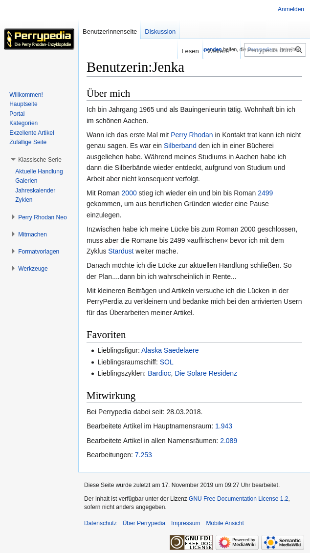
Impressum (185, 523)
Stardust (120, 251)
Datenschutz (100, 523)
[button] (40, 159)
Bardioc (159, 373)
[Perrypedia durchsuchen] (275, 50)
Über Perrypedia (144, 523)
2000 (129, 193)
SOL (167, 362)
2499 (265, 193)
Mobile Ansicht (225, 523)
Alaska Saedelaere (170, 350)
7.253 (143, 455)
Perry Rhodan (192, 135)
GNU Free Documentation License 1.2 (238, 498)
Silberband (180, 145)
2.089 (228, 441)
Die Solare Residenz (206, 373)
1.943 (223, 426)
